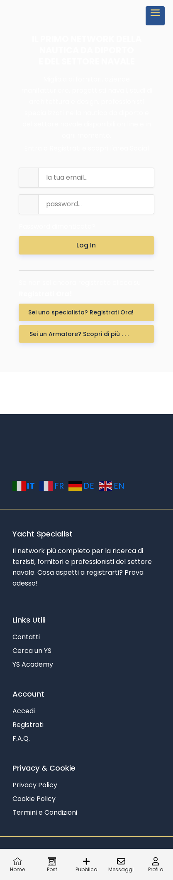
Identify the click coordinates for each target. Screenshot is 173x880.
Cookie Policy (34, 798)
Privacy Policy (34, 785)
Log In (86, 245)
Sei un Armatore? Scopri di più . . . (80, 334)
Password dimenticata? (57, 226)
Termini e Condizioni (44, 812)
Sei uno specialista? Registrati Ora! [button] (81, 312)
